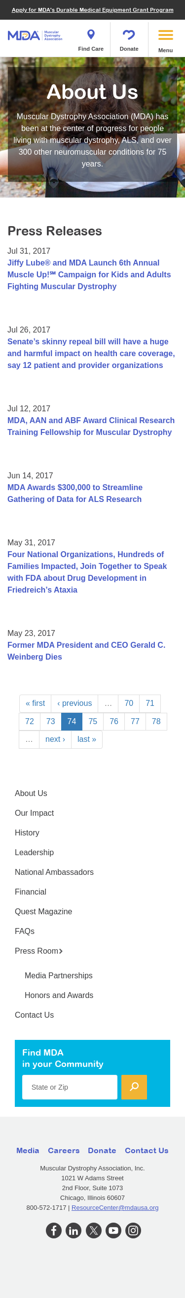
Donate (129, 37)
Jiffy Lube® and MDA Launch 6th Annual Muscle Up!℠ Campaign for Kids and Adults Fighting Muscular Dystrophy (89, 275)
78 (156, 721)
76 (114, 721)
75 (92, 721)
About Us (31, 793)
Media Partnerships (59, 975)
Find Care (91, 37)
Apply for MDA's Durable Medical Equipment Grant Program (93, 9)
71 (150, 703)
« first (35, 703)
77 (135, 721)
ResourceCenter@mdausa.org (115, 1207)
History (27, 833)
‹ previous (74, 703)
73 (50, 721)
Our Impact (34, 813)
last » (86, 739)
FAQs (25, 931)
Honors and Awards (59, 995)
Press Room (39, 951)
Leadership (34, 852)
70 (128, 703)
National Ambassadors (54, 872)
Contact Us (34, 1015)
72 (29, 721)
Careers (64, 1150)
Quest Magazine (44, 911)
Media (27, 1150)
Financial (30, 892)
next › (55, 739)
